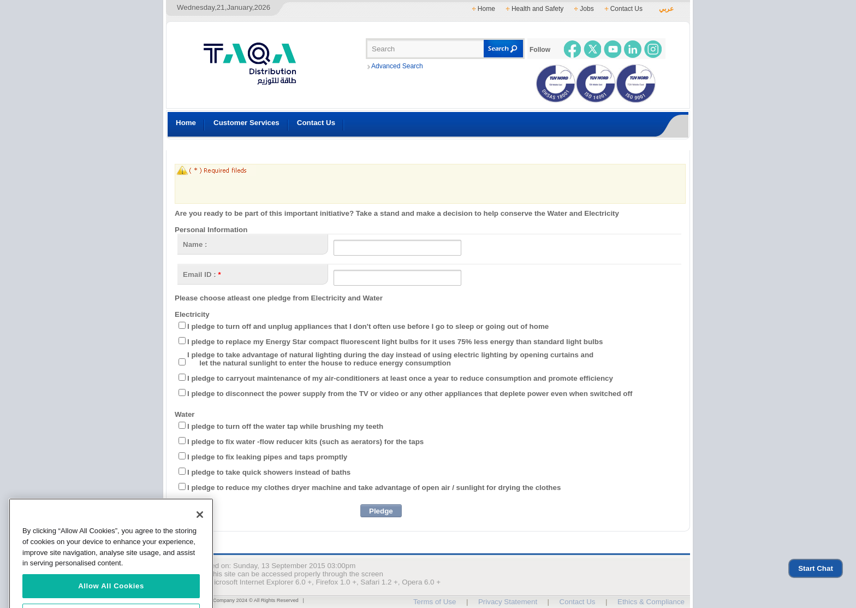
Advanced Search (397, 66)
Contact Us (626, 9)
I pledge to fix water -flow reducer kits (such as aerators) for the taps (305, 442)
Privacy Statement (507, 602)
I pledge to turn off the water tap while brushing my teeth (285, 426)
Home (486, 9)
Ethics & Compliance (651, 602)
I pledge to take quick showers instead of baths (268, 472)
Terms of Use (434, 602)
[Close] (200, 527)
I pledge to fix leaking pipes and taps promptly (267, 457)
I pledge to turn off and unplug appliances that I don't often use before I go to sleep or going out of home (368, 326)
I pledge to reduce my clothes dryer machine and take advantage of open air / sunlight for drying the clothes (374, 487)
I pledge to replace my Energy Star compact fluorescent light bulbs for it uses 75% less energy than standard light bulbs (395, 342)
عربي (666, 9)
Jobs (586, 9)
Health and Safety (537, 9)
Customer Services (246, 123)
